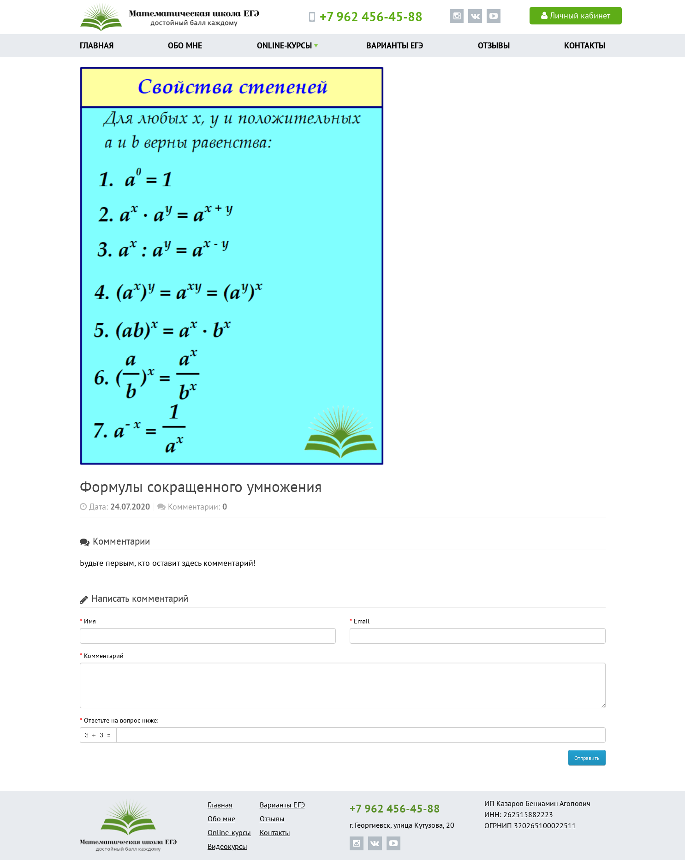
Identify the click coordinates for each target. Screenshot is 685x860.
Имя (90, 621)
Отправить (587, 757)
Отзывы (494, 45)
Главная (96, 45)
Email (361, 621)
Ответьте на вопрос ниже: (121, 720)
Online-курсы (284, 45)
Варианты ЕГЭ (394, 45)
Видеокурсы (227, 846)
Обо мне (185, 45)
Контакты (584, 45)
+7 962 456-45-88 (395, 809)
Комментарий (104, 656)
